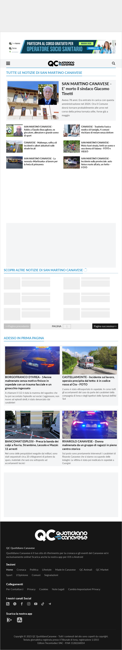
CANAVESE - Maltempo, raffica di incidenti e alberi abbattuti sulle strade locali (40, 145)
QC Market (102, 569)
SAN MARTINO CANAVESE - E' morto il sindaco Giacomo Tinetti (87, 88)
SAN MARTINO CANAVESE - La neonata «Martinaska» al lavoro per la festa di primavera (41, 161)
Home (9, 569)
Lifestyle (46, 569)
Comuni (36, 574)
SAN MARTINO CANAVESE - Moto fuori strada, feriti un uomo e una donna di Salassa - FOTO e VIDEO (98, 147)
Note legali (58, 589)
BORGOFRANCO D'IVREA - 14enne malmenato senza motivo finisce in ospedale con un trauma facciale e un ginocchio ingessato (28, 382)
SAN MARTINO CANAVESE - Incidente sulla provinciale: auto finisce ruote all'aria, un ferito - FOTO (96, 163)
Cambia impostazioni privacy (84, 589)
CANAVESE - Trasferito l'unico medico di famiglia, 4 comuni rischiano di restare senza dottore (97, 129)
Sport (9, 574)
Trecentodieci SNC (54, 643)
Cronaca (21, 569)
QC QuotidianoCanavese (44, 636)
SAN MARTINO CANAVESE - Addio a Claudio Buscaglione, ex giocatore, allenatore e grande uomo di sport (41, 131)
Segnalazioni (51, 574)
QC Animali (85, 569)
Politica (34, 569)
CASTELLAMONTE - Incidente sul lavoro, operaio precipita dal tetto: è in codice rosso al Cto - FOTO (88, 380)
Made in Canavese (65, 569)
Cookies (43, 589)
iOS (69, 556)
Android (78, 556)
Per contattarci (14, 589)
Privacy (31, 589)
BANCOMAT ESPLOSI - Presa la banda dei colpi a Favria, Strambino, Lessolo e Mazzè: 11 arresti (32, 445)
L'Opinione (22, 574)
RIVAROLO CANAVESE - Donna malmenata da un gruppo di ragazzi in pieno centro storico (89, 445)
